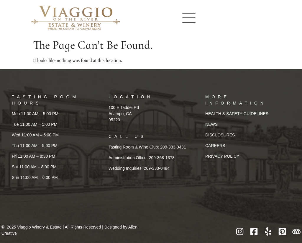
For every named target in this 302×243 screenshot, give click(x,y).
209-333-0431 (173, 147)
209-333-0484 (157, 168)
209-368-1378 (162, 157)
